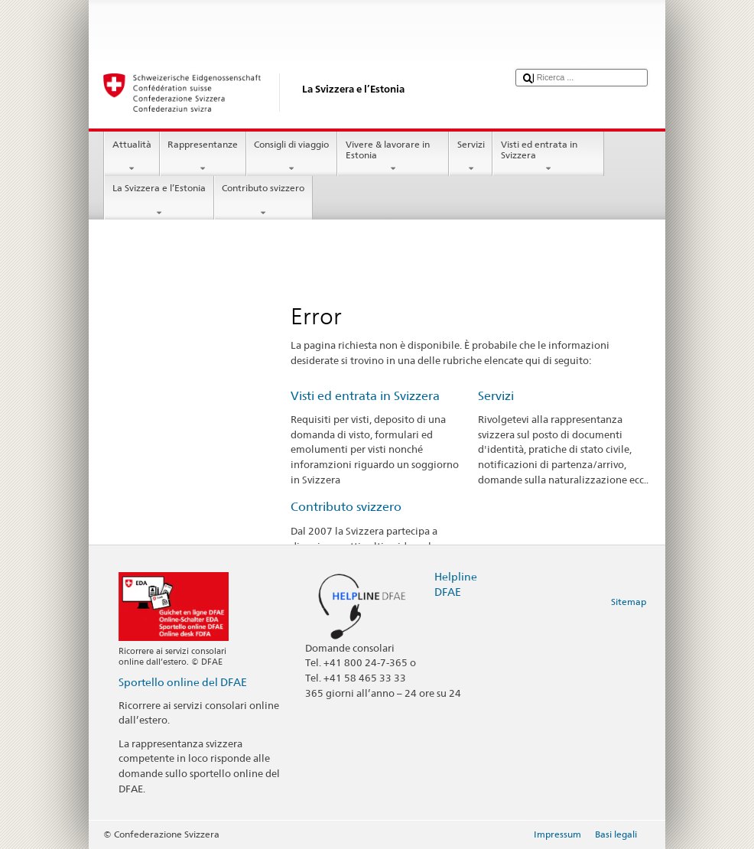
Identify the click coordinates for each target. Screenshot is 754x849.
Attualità (131, 156)
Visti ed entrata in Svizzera (548, 156)
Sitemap (628, 601)
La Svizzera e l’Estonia (159, 200)
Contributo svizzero (263, 200)
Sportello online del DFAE (183, 681)
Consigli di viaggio (291, 156)
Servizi (471, 156)
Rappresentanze (203, 156)
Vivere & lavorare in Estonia (393, 156)
